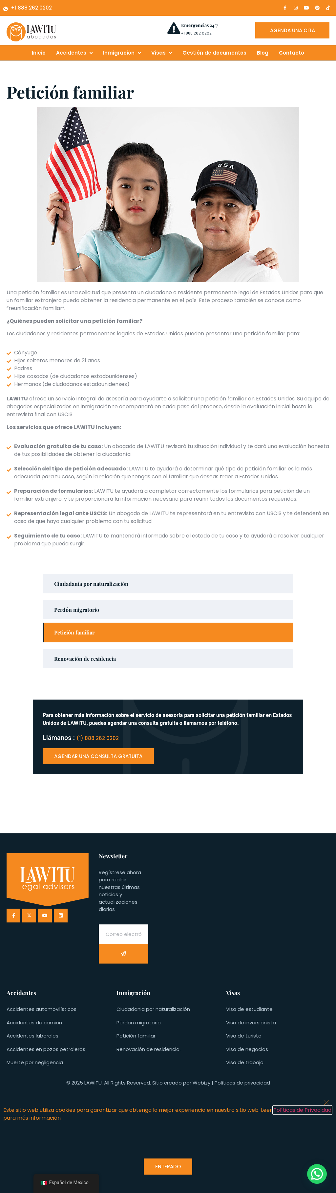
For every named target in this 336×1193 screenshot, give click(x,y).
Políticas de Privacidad (302, 1110)
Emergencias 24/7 (199, 25)
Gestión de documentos (214, 52)
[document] (168, 1143)
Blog (262, 52)
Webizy (201, 1082)
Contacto (291, 52)
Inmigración (122, 53)
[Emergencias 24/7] (173, 28)
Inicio (39, 52)
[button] (317, 1174)
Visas (161, 53)
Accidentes (74, 53)
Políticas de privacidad (242, 1082)
